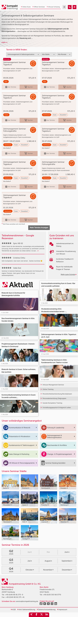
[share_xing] (31, 614)
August (48, 561)
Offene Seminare (39, 7)
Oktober (29, 570)
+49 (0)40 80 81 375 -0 (14, 595)
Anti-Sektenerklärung (26, 609)
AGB (13, 609)
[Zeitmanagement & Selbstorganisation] (70, 7)
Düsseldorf (63, 115)
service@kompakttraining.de (27, 601)
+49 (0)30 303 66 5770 (52, 595)
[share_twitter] (41, 614)
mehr (5, 42)
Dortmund (46, 115)
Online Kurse (26, 7)
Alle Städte (7, 148)
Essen (6, 115)
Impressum (62, 609)
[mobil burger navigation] (64, 7)
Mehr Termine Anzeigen (39, 228)
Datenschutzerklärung (46, 609)
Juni (66, 552)
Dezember (67, 570)
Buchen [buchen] (28, 87)
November (48, 570)
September (67, 561)
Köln (6, 81)
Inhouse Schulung (53, 7)
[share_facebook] (36, 614)
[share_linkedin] (46, 614)
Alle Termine (10, 87)
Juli (30, 561)
